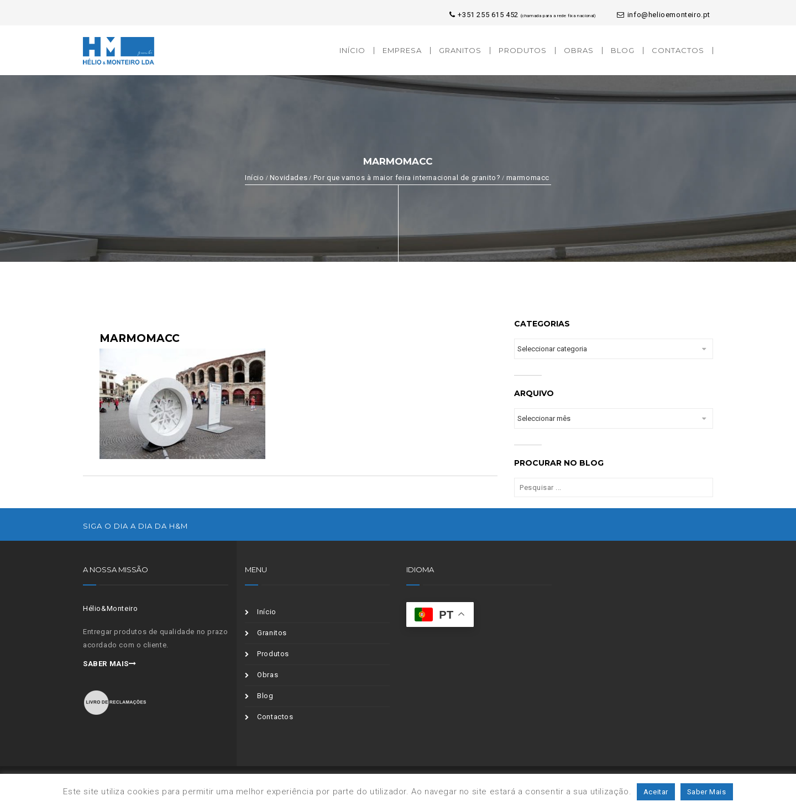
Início (254, 177)
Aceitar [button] (655, 792)
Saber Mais (706, 792)
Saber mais (110, 664)
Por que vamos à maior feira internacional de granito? (407, 177)
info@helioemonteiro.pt (663, 14)
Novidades (288, 177)
